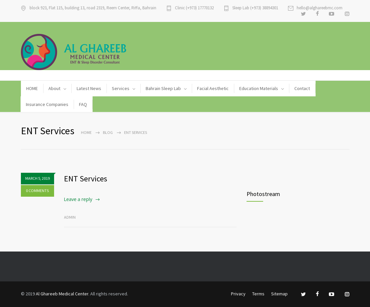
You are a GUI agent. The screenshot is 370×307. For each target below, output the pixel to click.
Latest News (89, 88)
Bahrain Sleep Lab (163, 88)
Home (86, 132)
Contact (302, 88)
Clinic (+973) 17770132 (194, 8)
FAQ (83, 104)
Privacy (238, 294)
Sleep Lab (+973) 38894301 (255, 8)
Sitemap (279, 294)
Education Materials (258, 88)
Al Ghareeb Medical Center (62, 294)
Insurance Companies (47, 104)
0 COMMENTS (37, 190)
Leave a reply (78, 199)
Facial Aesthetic (213, 88)
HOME (32, 88)
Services (120, 88)
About (54, 88)
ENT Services (85, 178)
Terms (258, 294)
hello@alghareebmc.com (319, 8)
